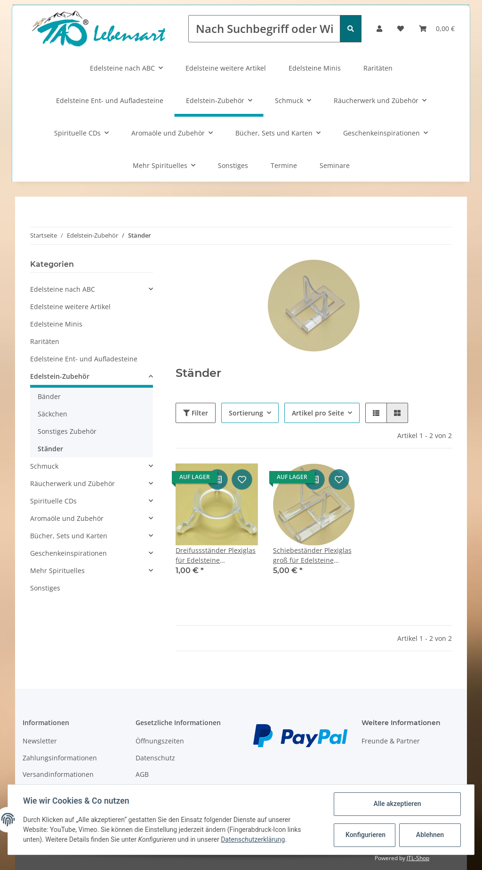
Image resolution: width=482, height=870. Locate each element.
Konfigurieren (365, 834)
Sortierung (246, 412)
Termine (284, 165)
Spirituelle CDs (77, 132)
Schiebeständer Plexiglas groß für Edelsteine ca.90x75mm (312, 555)
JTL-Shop (418, 858)
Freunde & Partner (391, 740)
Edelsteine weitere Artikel (225, 68)
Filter (195, 412)
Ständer (50, 448)
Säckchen (52, 413)
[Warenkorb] (436, 28)
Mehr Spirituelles (160, 165)
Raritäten (378, 68)
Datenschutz (155, 757)
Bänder (49, 396)
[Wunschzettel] (400, 28)
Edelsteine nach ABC (122, 68)
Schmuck (289, 100)
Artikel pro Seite (318, 412)
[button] (379, 28)
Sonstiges (233, 165)
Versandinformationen (58, 774)
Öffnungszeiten (160, 740)
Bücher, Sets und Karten (274, 132)
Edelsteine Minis (315, 68)
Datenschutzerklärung (253, 839)
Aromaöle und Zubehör (168, 132)
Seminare (335, 165)
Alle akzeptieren (397, 803)
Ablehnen (430, 834)
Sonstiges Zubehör (67, 431)
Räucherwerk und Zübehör (376, 100)
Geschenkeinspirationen (381, 132)
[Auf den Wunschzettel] (242, 479)
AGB (142, 774)
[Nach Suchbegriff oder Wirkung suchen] (264, 28)
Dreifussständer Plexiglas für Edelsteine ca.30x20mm (216, 555)
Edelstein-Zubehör (215, 100)
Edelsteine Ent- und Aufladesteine (109, 100)
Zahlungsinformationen (60, 757)
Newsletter (40, 740)
